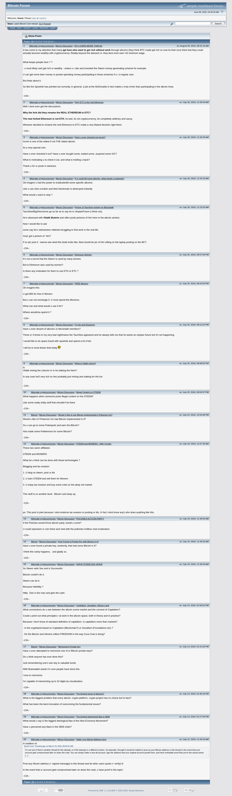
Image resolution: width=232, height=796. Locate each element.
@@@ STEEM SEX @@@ (89, 564)
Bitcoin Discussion (48, 415)
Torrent (47, 24)
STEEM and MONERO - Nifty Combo (93, 444)
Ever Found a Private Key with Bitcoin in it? (78, 541)
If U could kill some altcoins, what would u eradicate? (99, 178)
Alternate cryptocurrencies (41, 46)
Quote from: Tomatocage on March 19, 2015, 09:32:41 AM (48, 746)
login (34, 18)
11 (52, 41)
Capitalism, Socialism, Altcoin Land (92, 605)
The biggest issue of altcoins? (90, 694)
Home (12, 28)
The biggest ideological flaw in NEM (93, 716)
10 (49, 41)
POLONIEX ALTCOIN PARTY (90, 518)
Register (44, 28)
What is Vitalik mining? (85, 363)
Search (27, 28)
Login (35, 28)
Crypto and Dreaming (85, 325)
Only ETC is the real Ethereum (89, 102)
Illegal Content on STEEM (88, 392)
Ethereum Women (83, 254)
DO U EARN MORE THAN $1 (88, 46)
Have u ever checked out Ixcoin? (90, 137)
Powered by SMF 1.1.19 (99, 790)
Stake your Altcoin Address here (91, 739)
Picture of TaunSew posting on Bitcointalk (94, 207)
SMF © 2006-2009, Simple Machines (127, 790)
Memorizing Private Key (69, 646)
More (52, 28)
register (42, 18)
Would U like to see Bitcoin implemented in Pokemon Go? (85, 415)
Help (19, 28)
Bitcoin (34, 415)
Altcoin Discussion (64, 46)
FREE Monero (81, 283)
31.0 (41, 24)
